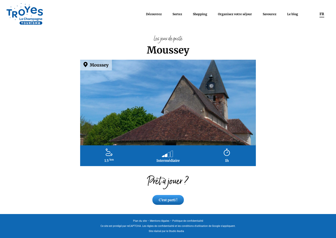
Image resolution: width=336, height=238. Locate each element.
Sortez (177, 14)
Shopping (200, 14)
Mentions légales (159, 220)
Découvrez (154, 14)
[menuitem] (322, 13)
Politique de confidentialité (187, 220)
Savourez (269, 14)
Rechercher (308, 13)
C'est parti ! (168, 200)
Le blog (292, 14)
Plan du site (140, 220)
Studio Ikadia (176, 231)
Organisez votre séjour (235, 14)
